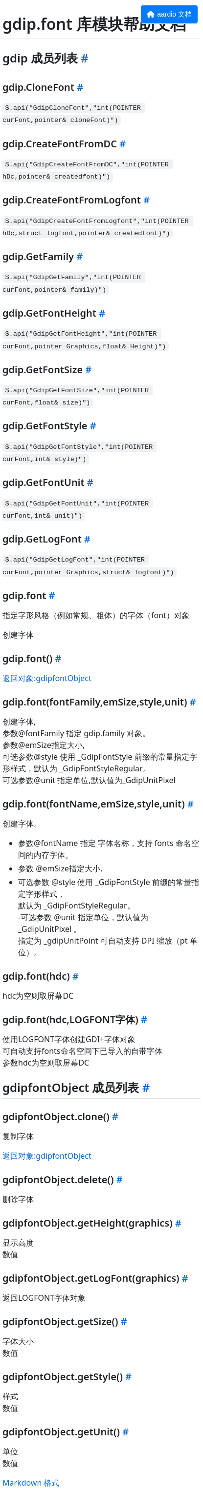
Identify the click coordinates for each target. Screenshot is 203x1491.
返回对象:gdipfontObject (46, 678)
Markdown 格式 (30, 1482)
